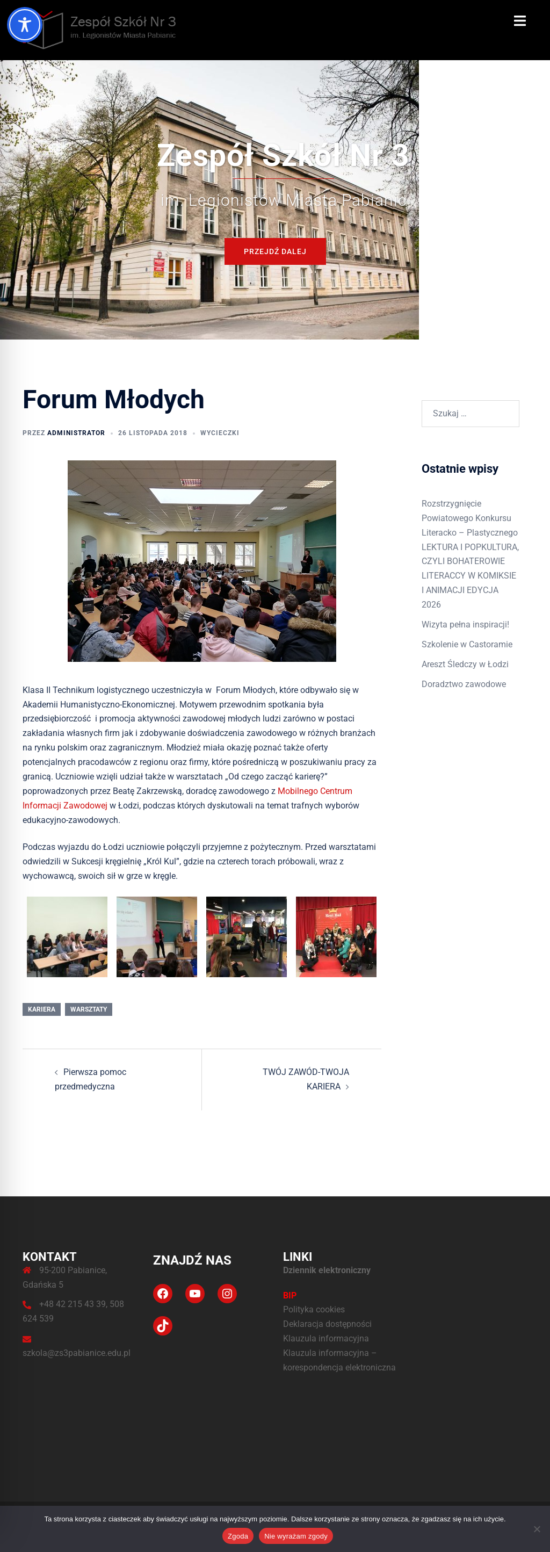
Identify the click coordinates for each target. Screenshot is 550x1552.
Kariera (41, 1009)
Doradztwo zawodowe (464, 684)
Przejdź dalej (275, 251)
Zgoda (238, 1536)
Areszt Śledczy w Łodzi (465, 664)
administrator (76, 433)
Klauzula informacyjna (326, 1338)
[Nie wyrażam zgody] (536, 1529)
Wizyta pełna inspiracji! (465, 624)
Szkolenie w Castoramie (467, 644)
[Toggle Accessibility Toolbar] (24, 24)
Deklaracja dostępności (327, 1324)
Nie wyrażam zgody (296, 1536)
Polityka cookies (314, 1309)
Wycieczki (220, 433)
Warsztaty (88, 1009)
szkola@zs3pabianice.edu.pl (77, 1353)
